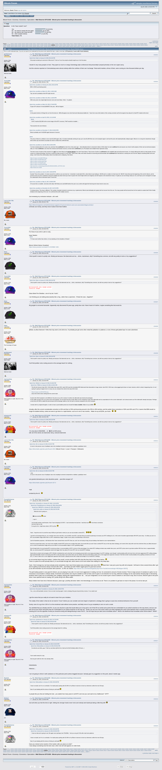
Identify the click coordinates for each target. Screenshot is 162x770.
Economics (23, 19)
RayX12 (6, 678)
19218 (116, 45)
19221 (127, 45)
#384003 (156, 201)
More (31, 15)
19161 (49, 43)
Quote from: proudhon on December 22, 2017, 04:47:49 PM (44, 188)
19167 (71, 43)
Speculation (30, 19)
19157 (34, 43)
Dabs (5, 325)
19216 (109, 45)
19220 (123, 45)
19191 (16, 45)
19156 (30, 43)
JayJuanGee (8, 379)
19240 (53, 46)
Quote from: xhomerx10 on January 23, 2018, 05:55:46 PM (45, 731)
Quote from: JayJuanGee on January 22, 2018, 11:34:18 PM (44, 503)
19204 (64, 45)
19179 (115, 43)
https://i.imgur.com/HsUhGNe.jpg (38, 164)
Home (7, 15)
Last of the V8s (9, 200)
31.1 (23, 13)
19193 (23, 45)
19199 (45, 45)
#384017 (156, 640)
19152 (16, 43)
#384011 (156, 416)
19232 (23, 46)
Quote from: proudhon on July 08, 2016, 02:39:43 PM (42, 144)
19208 (79, 45)
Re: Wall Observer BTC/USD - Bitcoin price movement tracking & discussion (56, 54)
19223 (134, 45)
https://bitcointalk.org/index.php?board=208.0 (42, 449)
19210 (86, 45)
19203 (61, 45)
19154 (23, 43)
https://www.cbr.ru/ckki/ (36, 167)
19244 (67, 46)
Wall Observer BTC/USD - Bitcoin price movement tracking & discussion (59, 19)
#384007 (156, 302)
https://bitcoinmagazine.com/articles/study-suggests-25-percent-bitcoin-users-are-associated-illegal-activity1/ (61, 205)
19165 (64, 43)
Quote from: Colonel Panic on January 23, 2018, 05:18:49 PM (44, 644)
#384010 (156, 380)
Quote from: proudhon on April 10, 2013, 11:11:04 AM (43, 117)
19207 (75, 45)
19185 (138, 43)
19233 (27, 46)
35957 (98, 46)
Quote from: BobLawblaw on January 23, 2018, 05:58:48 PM (44, 682)
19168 (75, 43)
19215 (105, 45)
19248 (82, 46)
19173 (93, 43)
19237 (41, 46)
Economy (15, 19)
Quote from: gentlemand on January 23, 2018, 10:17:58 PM (44, 619)
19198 (41, 45)
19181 (123, 43)
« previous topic (147, 753)
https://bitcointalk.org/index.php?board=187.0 (42, 482)
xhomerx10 (7, 415)
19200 (49, 45)
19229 (12, 46)
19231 (19, 46)
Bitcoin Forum (7, 19)
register (24, 10)
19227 (5, 46)
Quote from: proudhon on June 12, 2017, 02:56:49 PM (43, 171)
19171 (86, 43)
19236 (38, 46)
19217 (112, 45)
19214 (101, 45)
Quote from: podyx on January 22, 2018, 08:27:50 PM (46, 509)
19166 (67, 43)
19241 (56, 46)
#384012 (156, 440)
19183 (130, 43)
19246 (75, 46)
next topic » (155, 753)
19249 (86, 46)
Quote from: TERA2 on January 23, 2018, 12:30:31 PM (44, 385)
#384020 (156, 725)
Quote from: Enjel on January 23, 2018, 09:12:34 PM (42, 58)
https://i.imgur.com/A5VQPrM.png (40, 392)
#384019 (156, 699)
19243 (64, 46)
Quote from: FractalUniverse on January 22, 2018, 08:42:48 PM (46, 505)
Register (26, 15)
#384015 (156, 585)
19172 (90, 43)
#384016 (156, 616)
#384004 (156, 228)
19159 (41, 43)
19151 (12, 43)
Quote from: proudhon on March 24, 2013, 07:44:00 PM (43, 104)
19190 (12, 45)
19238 (45, 46)
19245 (71, 46)
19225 (142, 45)
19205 (68, 45)
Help (12, 15)
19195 (30, 45)
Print (156, 46)
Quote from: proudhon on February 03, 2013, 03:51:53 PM (44, 84)
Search (17, 15)
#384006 (156, 277)
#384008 (156, 326)
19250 (90, 46)
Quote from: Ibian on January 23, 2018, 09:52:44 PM (42, 280)
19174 (97, 43)
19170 (82, 43)
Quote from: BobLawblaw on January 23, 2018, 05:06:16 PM (45, 646)
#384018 (156, 678)
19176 (104, 43)
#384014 (156, 500)
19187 (145, 43)
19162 (53, 43)
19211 (90, 45)
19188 (5, 45)
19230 (16, 46)
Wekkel (6, 698)
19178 (112, 43)
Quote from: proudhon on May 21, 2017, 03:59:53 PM (42, 181)
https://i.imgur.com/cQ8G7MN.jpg (38, 158)
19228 (8, 46)
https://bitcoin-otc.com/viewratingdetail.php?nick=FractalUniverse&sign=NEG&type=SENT (100, 568)
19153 (19, 43)
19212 (94, 45)
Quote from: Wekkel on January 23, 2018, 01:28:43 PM (43, 383)
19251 (93, 46)
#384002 (156, 81)
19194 (27, 45)
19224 (138, 45)
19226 (146, 45)
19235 (34, 46)
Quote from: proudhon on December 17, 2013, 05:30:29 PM (44, 130)
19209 (83, 45)
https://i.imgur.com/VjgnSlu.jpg (38, 162)
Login (21, 15)
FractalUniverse (9, 499)
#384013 (156, 467)
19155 (27, 43)
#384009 (156, 353)
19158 (38, 43)
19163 (56, 43)
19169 (78, 43)
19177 (108, 43)
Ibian (5, 252)
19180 (119, 43)
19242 (60, 46)
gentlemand (8, 54)
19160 (45, 43)
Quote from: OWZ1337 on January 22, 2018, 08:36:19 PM (46, 507)
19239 (49, 46)
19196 (34, 45)
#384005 (156, 252)
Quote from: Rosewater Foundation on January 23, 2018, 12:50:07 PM (47, 589)
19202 (57, 45)
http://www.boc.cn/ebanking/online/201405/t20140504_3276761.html (47, 166)
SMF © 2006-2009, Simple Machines (87, 767)
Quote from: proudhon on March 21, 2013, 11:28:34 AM (43, 91)
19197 (38, 45)
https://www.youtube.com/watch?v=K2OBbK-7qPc (44, 247)
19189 (8, 45)
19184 (134, 43)
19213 (98, 45)
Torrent (27, 13)
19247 (78, 46)
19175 (101, 43)
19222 (131, 45)
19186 (141, 43)
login (19, 10)
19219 (120, 45)
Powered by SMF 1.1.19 (71, 767)
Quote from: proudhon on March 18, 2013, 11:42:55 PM (43, 97)
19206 (72, 45)
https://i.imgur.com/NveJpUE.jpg (38, 161)
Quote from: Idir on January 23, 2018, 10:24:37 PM (42, 444)
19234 (30, 46)
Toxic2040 (7, 80)
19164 (60, 43)
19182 (127, 43)
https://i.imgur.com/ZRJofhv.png (38, 159)
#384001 (156, 54)
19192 (19, 45)
